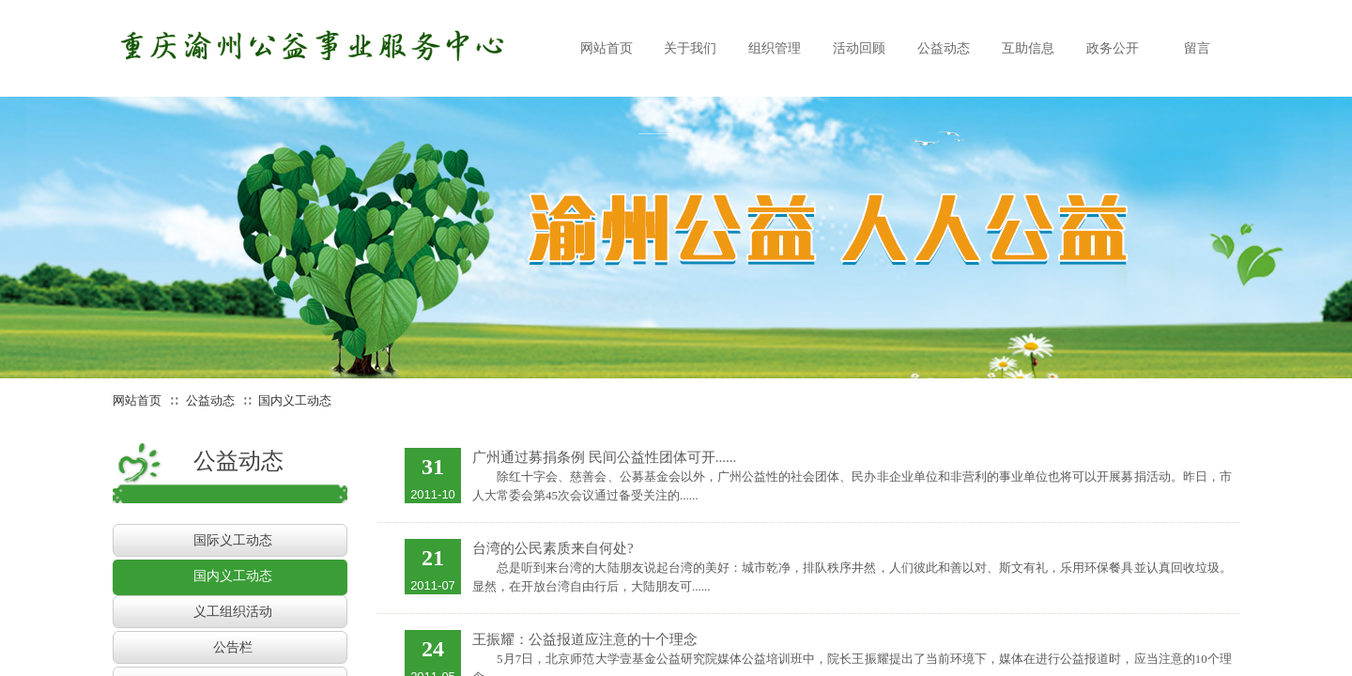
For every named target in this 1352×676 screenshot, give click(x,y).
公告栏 (233, 647)
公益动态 (210, 400)
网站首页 (137, 400)
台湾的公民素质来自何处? (553, 548)
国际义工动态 (232, 540)
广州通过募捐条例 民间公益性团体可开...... (604, 457)
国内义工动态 (294, 400)
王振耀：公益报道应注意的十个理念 (585, 639)
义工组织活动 (232, 612)
